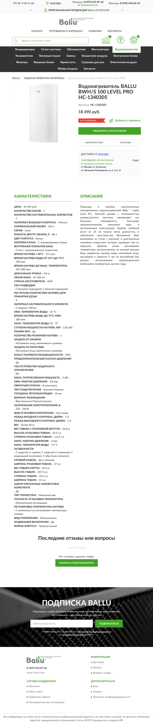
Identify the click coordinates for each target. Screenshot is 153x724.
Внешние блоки (44, 62)
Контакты (115, 31)
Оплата (97, 667)
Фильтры (22, 62)
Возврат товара (102, 673)
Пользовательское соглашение (46, 702)
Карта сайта (36, 692)
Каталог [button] (37, 31)
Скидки (97, 692)
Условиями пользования (74, 635)
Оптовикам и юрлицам (65, 31)
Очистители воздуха (123, 62)
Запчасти (89, 68)
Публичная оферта (39, 697)
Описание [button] (125, 143)
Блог (96, 686)
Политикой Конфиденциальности (94, 632)
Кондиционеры (25, 49)
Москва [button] (103, 154)
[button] (88, 5)
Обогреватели (76, 49)
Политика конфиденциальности (111, 697)
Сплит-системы (51, 49)
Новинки (95, 31)
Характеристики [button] (94, 143)
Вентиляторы (100, 49)
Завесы (71, 56)
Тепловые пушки (49, 56)
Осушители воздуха (94, 56)
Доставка (98, 662)
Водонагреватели (126, 49)
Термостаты (68, 62)
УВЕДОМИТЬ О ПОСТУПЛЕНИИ (109, 131)
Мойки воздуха (67, 68)
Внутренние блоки (126, 56)
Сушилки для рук (93, 62)
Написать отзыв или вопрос (76, 563)
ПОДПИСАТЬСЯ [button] (109, 624)
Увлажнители (24, 56)
